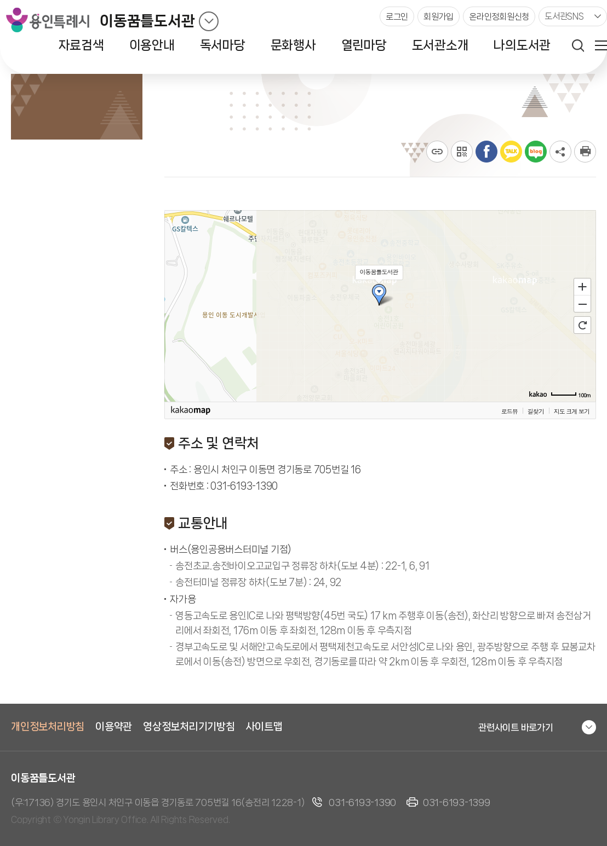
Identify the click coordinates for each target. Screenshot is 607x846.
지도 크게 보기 (571, 411)
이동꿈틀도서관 (147, 21)
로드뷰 (509, 411)
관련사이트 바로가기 (515, 727)
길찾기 (536, 411)
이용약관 (113, 726)
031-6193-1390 (362, 802)
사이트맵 (264, 726)
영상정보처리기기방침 (189, 726)
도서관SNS (564, 16)
